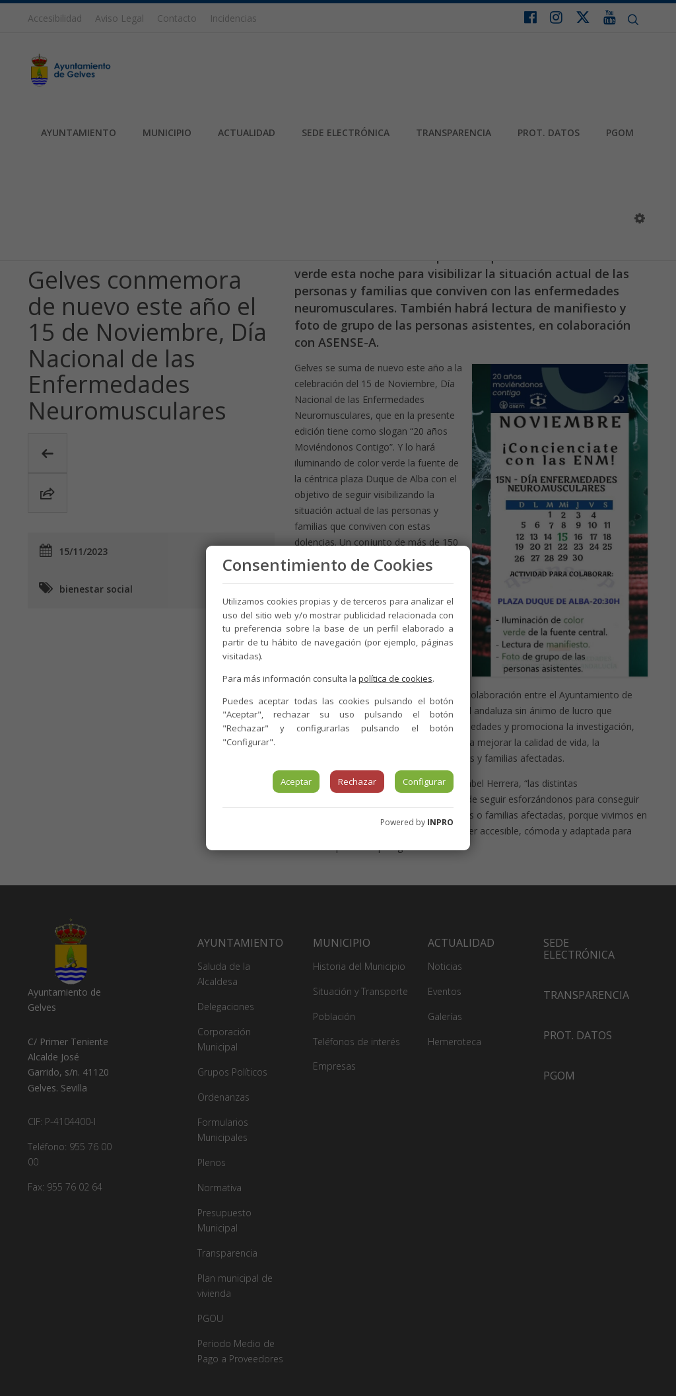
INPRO (440, 822)
